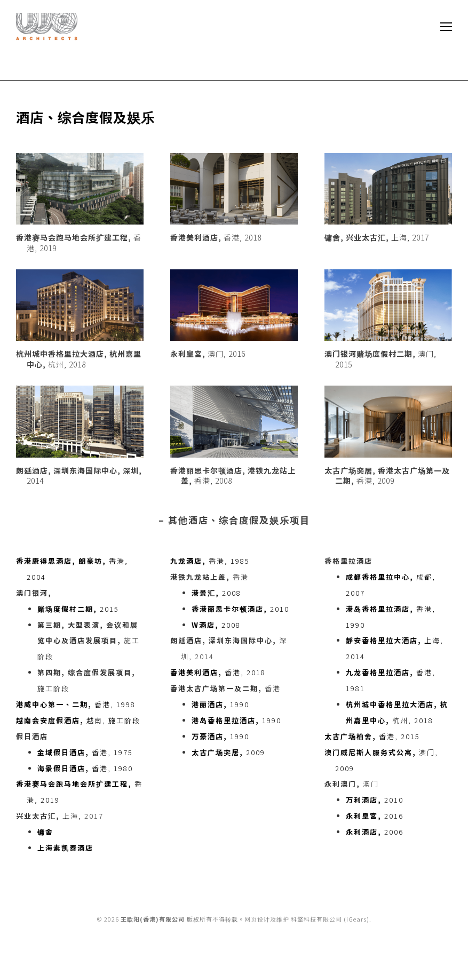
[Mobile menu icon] (446, 27)
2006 (374, 832)
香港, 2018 (215, 237)
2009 (228, 752)
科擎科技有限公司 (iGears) (330, 919)
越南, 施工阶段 (78, 720)
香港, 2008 (233, 475)
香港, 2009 (387, 475)
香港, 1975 (85, 752)
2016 (374, 816)
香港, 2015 (372, 736)
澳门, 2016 (207, 353)
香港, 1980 (85, 768)
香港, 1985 (210, 561)
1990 (220, 704)
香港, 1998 (76, 704)
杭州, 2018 (78, 359)
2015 (78, 609)
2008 (216, 593)
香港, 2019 (78, 242)
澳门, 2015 (380, 359)
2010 (240, 609)
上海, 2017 (376, 237)
